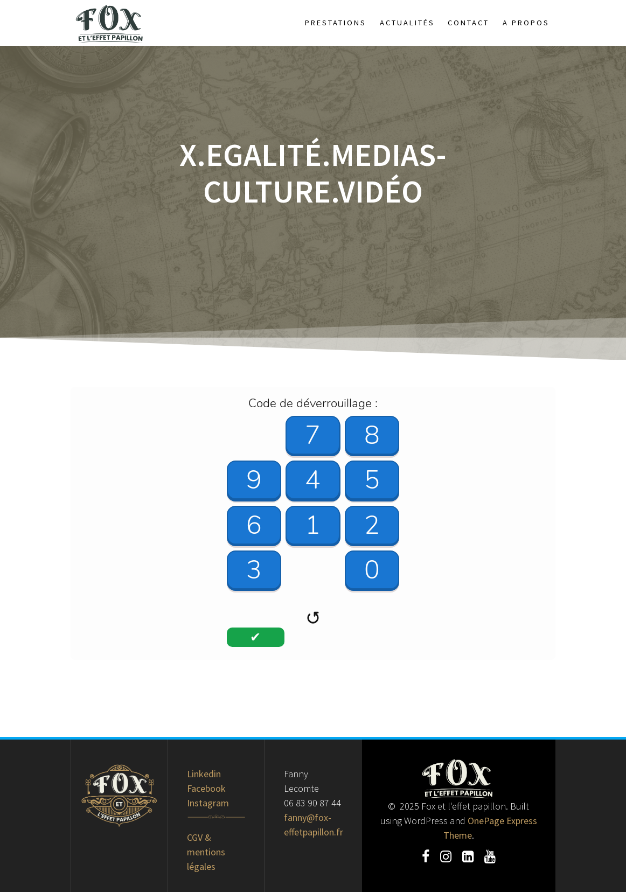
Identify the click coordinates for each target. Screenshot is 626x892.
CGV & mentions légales (206, 852)
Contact (468, 22)
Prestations (335, 22)
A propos (526, 22)
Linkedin (204, 774)
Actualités (407, 22)
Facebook (206, 788)
